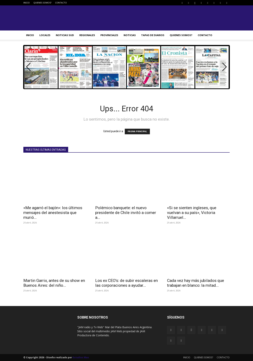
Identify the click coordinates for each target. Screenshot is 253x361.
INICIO (26, 2)
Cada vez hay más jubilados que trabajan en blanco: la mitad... (195, 283)
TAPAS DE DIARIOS (152, 35)
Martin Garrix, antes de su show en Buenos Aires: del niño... (54, 283)
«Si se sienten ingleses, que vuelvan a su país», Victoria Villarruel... (191, 212)
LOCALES (44, 35)
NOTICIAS (130, 35)
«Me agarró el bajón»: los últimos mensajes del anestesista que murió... (52, 212)
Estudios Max (81, 357)
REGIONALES (87, 35)
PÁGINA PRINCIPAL (137, 131)
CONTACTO (61, 2)
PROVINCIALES (109, 35)
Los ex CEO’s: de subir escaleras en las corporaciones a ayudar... (126, 283)
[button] (224, 67)
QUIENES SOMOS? (42, 2)
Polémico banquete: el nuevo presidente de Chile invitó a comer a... (125, 212)
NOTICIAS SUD (65, 35)
